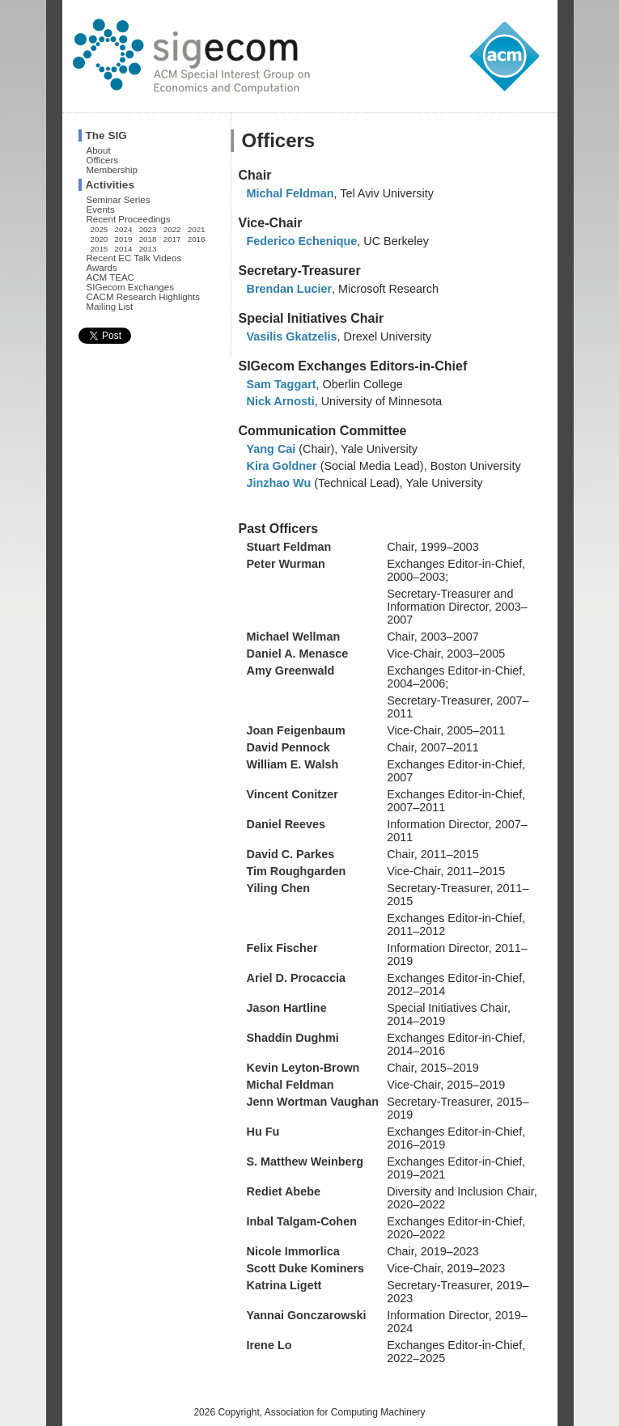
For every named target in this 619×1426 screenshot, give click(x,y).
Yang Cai (271, 448)
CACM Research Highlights (144, 297)
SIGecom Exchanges (130, 287)
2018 (148, 239)
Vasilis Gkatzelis (292, 336)
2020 (99, 239)
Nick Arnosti (281, 401)
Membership (112, 170)
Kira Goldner (282, 465)
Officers (103, 160)
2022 (172, 229)
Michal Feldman (290, 193)
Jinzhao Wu (279, 482)
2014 (124, 248)
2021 (197, 229)
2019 (124, 239)
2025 (99, 229)
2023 (148, 229)
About (99, 150)
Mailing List (110, 306)
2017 (172, 239)
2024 (124, 229)
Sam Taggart (281, 384)
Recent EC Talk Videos (134, 258)
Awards (102, 268)
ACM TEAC (110, 277)
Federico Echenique (302, 241)
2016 (197, 239)
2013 (148, 248)
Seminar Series (119, 200)
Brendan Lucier (290, 288)
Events (101, 209)
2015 (99, 248)
